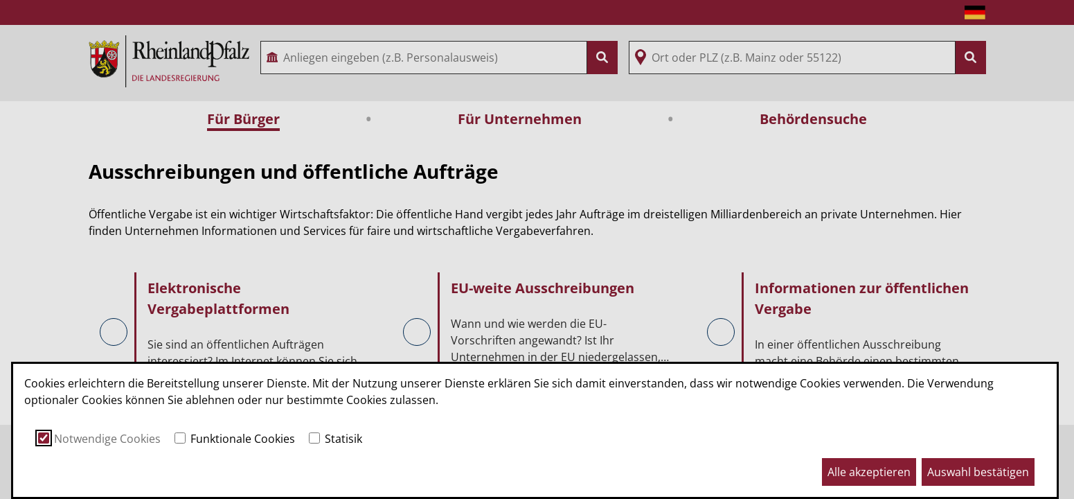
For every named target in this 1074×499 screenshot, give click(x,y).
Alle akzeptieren (869, 472)
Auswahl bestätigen (978, 472)
